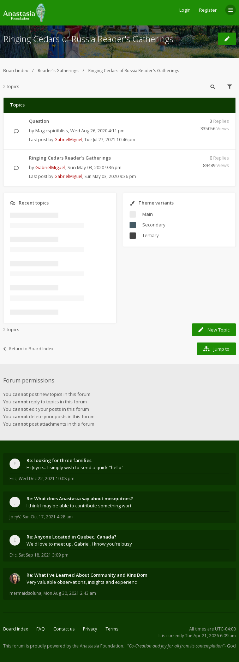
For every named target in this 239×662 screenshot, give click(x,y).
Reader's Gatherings (58, 71)
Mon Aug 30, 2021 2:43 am (69, 593)
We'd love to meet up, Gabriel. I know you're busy (79, 544)
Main (147, 214)
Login (185, 10)
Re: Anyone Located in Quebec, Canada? (71, 537)
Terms (112, 629)
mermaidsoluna (25, 593)
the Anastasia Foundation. (98, 646)
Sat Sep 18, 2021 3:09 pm (43, 555)
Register (208, 10)
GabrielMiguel (68, 140)
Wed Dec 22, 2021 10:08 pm (46, 479)
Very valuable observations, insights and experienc (81, 582)
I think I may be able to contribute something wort (78, 505)
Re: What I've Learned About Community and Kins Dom (86, 575)
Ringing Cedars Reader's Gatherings (70, 158)
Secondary (154, 224)
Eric (13, 479)
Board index (15, 71)
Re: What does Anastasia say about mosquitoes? (79, 498)
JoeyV (15, 517)
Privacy (90, 629)
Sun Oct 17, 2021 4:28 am (48, 517)
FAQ (40, 629)
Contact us (63, 629)
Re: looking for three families (58, 460)
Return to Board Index (28, 349)
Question (39, 121)
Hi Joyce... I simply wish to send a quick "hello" (75, 467)
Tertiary (150, 235)
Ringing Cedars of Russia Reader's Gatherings (88, 39)
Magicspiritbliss (51, 130)
